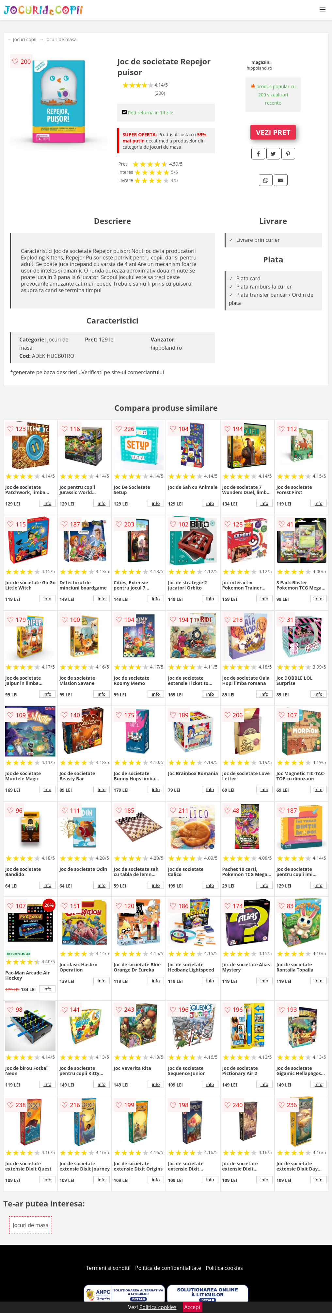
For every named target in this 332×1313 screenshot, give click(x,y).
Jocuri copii (24, 39)
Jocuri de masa (61, 39)
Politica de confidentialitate (168, 1267)
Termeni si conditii (108, 1267)
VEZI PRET (273, 132)
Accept (192, 1307)
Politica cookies (224, 1267)
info (47, 503)
